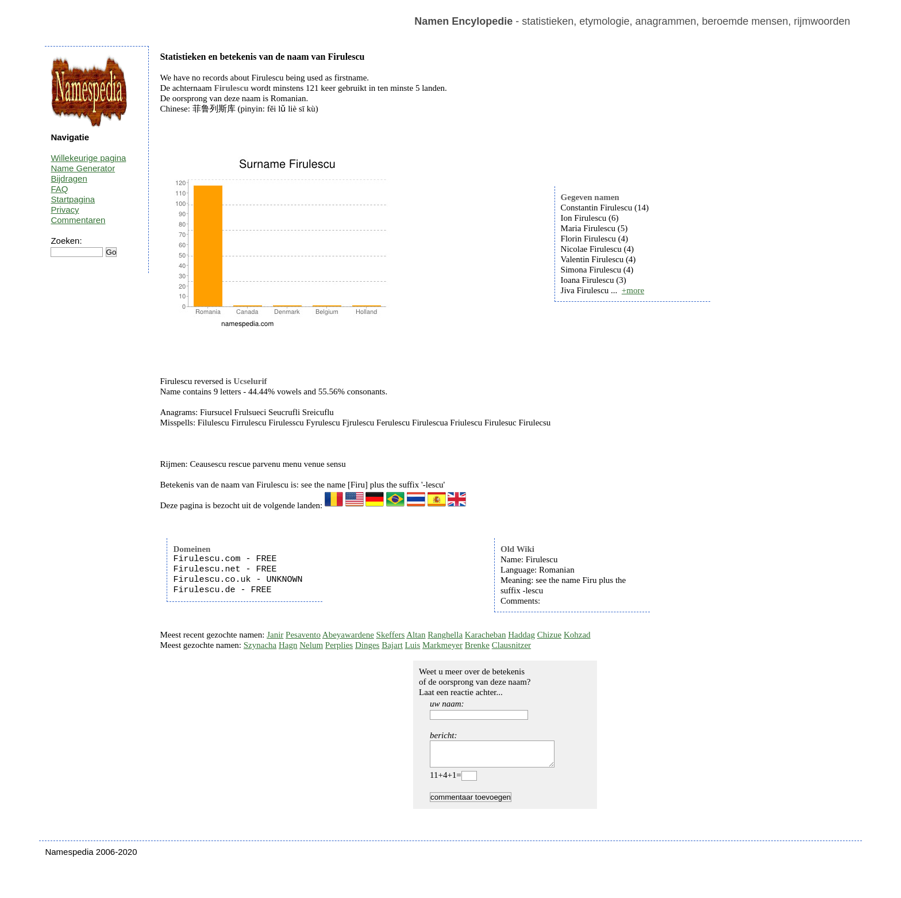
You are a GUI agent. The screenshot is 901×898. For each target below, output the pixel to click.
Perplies (339, 645)
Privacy (65, 209)
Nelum (311, 645)
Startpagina (73, 199)
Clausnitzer (511, 645)
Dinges (367, 645)
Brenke (477, 645)
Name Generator (83, 168)
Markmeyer (442, 645)
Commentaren (78, 220)
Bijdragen (69, 178)
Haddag (521, 634)
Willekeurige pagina (88, 158)
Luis (413, 645)
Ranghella (445, 634)
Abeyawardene (348, 634)
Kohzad (577, 634)
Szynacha (260, 645)
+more (633, 290)
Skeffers (390, 634)
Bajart (392, 645)
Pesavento (303, 634)
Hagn (288, 645)
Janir (275, 634)
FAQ (59, 189)
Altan (415, 634)
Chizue (549, 634)
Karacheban (485, 634)
